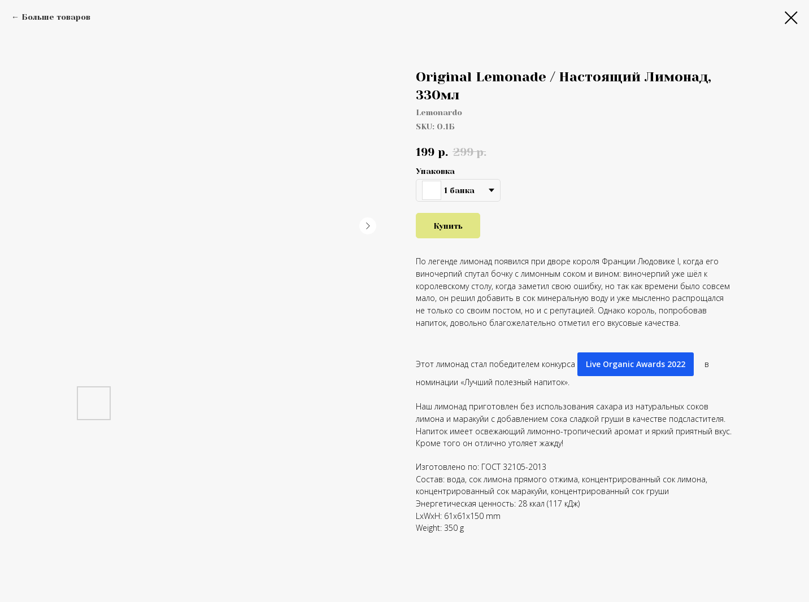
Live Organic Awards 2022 (635, 364)
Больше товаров (55, 16)
